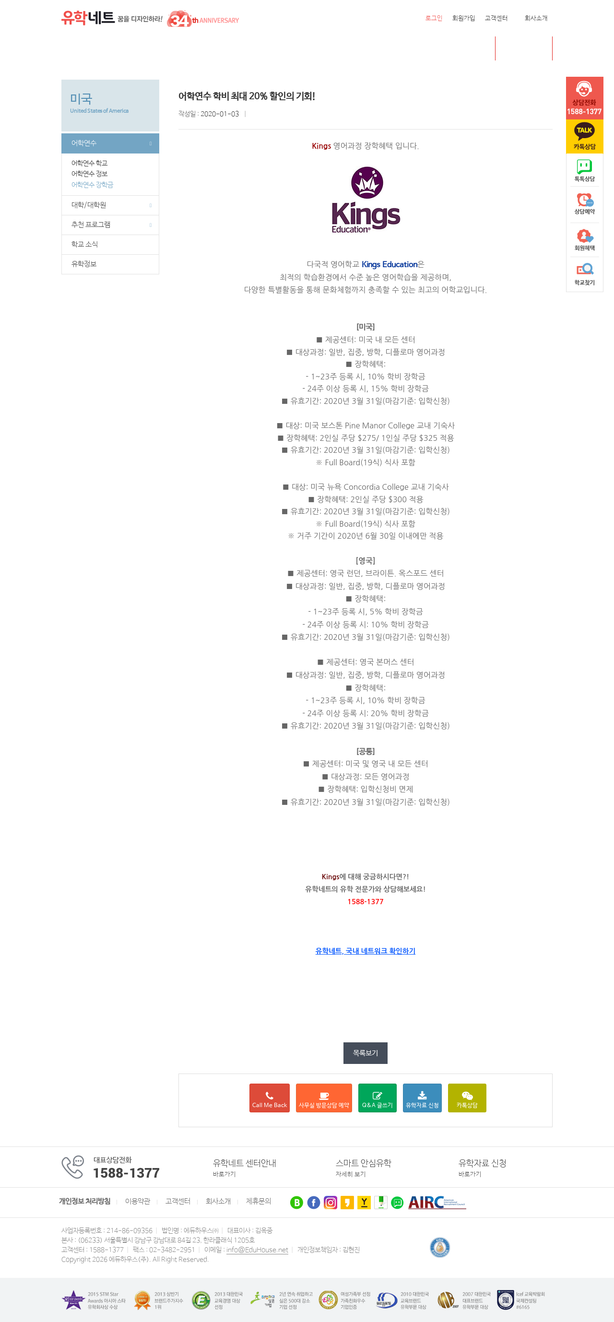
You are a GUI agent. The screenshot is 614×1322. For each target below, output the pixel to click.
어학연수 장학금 (92, 185)
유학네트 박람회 (368, 48)
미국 (98, 48)
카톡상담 (467, 1100)
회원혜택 (585, 240)
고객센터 (496, 18)
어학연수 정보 (92, 174)
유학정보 (83, 264)
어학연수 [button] (111, 143)
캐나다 (128, 48)
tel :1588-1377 (584, 98)
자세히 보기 (351, 1174)
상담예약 (585, 205)
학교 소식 (84, 244)
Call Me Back (269, 1100)
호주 (183, 48)
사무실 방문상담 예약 (324, 1100)
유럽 (282, 48)
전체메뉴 (73, 48)
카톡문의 (584, 136)
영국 (157, 48)
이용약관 (137, 1201)
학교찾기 (585, 274)
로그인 (434, 18)
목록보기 (365, 1053)
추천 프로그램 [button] (111, 225)
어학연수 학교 (92, 163)
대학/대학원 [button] (111, 205)
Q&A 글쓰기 (377, 1100)
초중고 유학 (531, 48)
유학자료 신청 (422, 1100)
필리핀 (253, 48)
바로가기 (224, 1174)
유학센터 (315, 48)
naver (585, 170)
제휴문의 (258, 1201)
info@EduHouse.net (257, 1250)
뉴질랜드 (216, 48)
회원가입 (463, 18)
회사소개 (536, 18)
